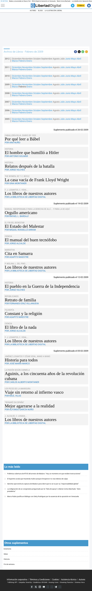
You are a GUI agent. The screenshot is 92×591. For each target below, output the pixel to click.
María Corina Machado (63, 1)
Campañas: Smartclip (25, 582)
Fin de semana (9, 564)
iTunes (60, 586)
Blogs (40, 10)
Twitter (35, 586)
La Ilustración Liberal (53, 10)
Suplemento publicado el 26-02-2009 (71, 129)
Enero (29, 61)
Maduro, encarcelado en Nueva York (20, 1)
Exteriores (7, 549)
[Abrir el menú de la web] (15, 5)
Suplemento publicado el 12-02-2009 (71, 277)
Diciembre (17, 67)
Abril (79, 59)
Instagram (39, 586)
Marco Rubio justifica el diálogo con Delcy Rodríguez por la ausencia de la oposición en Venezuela (43, 496)
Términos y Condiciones (40, 579)
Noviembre (27, 67)
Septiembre (46, 67)
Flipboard (52, 586)
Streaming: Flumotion (66, 582)
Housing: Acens (53, 582)
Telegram (56, 586)
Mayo (73, 59)
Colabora (81, 5)
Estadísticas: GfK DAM (40, 582)
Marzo (15, 61)
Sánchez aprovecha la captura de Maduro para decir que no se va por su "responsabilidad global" (43, 484)
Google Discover (47, 586)
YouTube (43, 586)
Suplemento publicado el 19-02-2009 (71, 203)
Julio (62, 67)
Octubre (37, 67)
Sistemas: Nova (80, 582)
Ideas (6, 554)
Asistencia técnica (68, 579)
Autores (33, 10)
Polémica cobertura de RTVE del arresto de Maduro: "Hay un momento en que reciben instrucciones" (44, 474)
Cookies (55, 579)
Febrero (22, 61)
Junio (67, 59)
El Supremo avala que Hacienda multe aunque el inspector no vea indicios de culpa (37, 479)
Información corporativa (17, 579)
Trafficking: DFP (12, 582)
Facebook (31, 586)
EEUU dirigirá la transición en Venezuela (44, 1)
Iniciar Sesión (89, 5)
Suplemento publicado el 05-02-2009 (71, 351)
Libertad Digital (46, 574)
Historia (7, 559)
